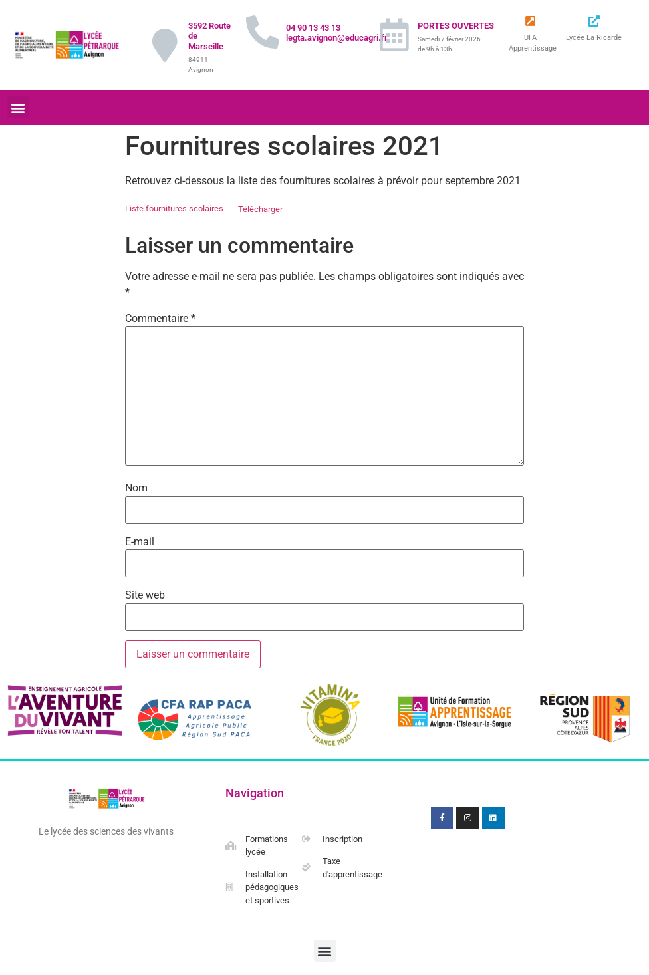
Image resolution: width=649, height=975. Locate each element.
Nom (136, 488)
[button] (18, 107)
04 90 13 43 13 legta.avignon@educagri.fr (337, 33)
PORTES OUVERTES (456, 26)
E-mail (139, 542)
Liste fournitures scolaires (174, 209)
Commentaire (160, 318)
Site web (145, 595)
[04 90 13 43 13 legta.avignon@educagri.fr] (262, 32)
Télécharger (260, 209)
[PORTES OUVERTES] (394, 34)
